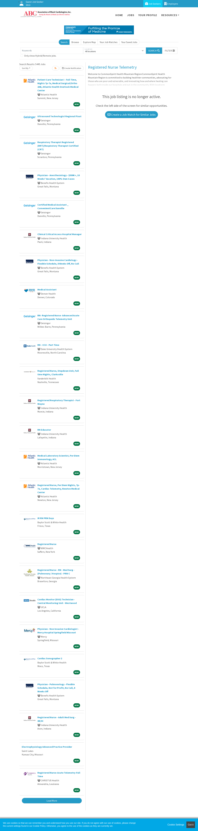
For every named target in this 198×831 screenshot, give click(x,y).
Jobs (130, 15)
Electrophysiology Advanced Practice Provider (47, 746)
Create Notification (71, 68)
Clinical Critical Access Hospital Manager (59, 234)
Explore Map (89, 42)
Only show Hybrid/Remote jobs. (40, 55)
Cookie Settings (175, 824)
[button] (169, 50)
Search (64, 42)
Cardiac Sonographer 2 (49, 658)
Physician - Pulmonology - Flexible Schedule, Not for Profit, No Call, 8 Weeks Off (56, 688)
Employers (171, 4)
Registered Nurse (46, 544)
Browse (75, 42)
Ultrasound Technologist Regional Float (59, 116)
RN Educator (44, 429)
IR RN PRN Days (45, 518)
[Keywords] (52, 50)
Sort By (25, 68)
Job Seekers (153, 4)
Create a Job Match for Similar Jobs (131, 114)
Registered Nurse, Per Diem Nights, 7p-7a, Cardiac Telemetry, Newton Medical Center (58, 489)
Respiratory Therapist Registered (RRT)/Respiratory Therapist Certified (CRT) (57, 146)
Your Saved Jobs (129, 42)
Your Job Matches (108, 42)
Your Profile (147, 15)
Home (119, 15)
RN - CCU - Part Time (48, 344)
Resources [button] (169, 15)
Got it (191, 824)
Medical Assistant (47, 289)
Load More (52, 800)
